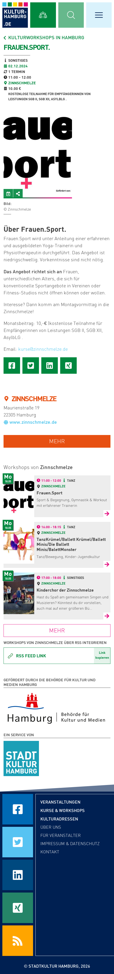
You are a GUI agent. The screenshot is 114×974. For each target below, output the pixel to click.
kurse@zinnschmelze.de (43, 349)
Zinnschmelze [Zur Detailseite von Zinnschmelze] (53, 486)
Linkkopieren (102, 655)
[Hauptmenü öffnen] (99, 15)
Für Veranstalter (60, 835)
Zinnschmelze (22, 83)
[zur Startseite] (15, 15)
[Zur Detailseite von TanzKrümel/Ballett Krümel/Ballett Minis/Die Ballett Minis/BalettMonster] (106, 564)
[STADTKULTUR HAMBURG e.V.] (21, 757)
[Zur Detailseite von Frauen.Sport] (106, 513)
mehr (57, 441)
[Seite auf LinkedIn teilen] (49, 365)
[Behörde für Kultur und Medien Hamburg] (56, 707)
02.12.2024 (18, 66)
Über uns (50, 827)
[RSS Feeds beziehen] (17, 940)
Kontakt (49, 852)
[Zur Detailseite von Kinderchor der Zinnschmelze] (106, 616)
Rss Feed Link (27, 656)
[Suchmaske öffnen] (71, 15)
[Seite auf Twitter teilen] (30, 365)
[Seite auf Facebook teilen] (12, 365)
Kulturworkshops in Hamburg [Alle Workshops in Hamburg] (43, 37)
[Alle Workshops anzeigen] (43, 15)
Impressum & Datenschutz (70, 843)
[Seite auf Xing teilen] (68, 365)
